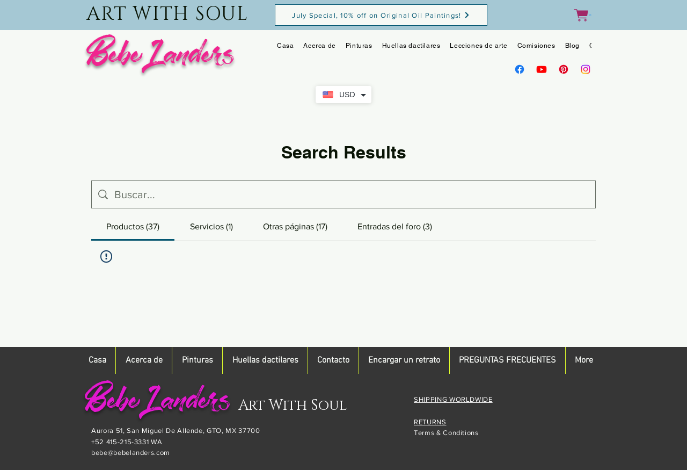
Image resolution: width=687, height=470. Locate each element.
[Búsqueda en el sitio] (351, 194)
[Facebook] (519, 69)
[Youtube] (541, 69)
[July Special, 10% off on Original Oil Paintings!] (381, 15)
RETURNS (430, 422)
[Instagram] (585, 69)
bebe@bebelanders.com (130, 453)
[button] (582, 15)
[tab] (132, 227)
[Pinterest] (563, 69)
